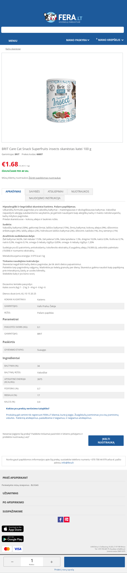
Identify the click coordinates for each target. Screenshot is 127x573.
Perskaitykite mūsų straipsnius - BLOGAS (20, 485)
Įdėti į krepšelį (94, 562)
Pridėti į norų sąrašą (64, 569)
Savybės (34, 191)
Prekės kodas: (29, 154)
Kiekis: (31, 564)
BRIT (17, 154)
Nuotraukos (80, 191)
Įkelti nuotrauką (106, 440)
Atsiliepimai (55, 191)
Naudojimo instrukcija (45, 198)
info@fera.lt (68, 462)
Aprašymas (13, 191)
